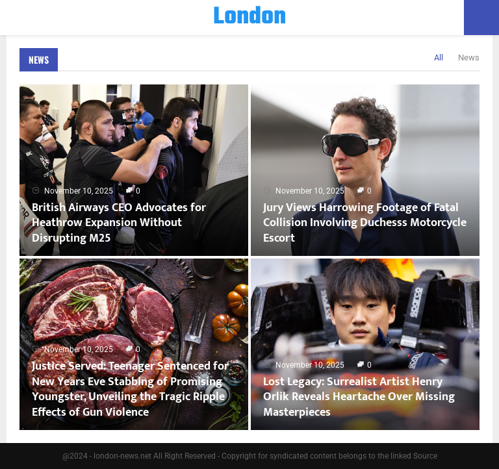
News (39, 59)
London (249, 17)
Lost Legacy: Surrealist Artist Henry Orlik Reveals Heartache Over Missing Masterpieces (359, 397)
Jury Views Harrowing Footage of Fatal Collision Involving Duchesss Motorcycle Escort (365, 223)
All (438, 57)
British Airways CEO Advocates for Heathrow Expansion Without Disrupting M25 (119, 223)
